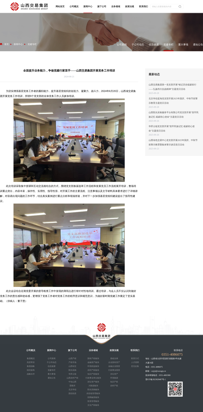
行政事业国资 (114, 370)
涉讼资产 (114, 374)
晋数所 (72, 386)
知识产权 (114, 382)
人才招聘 (135, 362)
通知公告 (198, 44)
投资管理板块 (93, 401)
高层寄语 (31, 362)
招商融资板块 (93, 397)
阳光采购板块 (93, 390)
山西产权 (72, 358)
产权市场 (72, 362)
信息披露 (154, 44)
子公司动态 (138, 44)
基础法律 (114, 358)
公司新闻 (122, 44)
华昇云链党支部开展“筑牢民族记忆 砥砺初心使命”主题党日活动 (172, 128)
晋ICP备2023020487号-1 (155, 379)
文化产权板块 (93, 405)
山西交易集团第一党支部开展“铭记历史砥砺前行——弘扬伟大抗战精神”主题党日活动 (172, 86)
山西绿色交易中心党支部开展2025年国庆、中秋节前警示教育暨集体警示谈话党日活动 (173, 142)
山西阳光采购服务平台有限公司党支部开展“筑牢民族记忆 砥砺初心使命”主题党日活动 (174, 114)
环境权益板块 (93, 366)
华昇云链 (72, 374)
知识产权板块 (93, 374)
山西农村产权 (72, 378)
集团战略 (31, 366)
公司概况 (30, 350)
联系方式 (135, 358)
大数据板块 (93, 386)
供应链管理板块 (93, 393)
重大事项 (183, 44)
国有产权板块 (93, 358)
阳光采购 (72, 370)
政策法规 (114, 350)
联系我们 (135, 350)
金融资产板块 (93, 362)
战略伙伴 (31, 374)
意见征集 (135, 366)
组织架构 (31, 370)
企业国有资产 (114, 362)
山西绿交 (72, 366)
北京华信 (72, 390)
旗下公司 (72, 350)
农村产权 (114, 386)
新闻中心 (51, 350)
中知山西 (72, 382)
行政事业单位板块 (93, 378)
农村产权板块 (93, 370)
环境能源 (114, 378)
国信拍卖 (72, 393)
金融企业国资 (114, 366)
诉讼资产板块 (93, 382)
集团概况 (31, 358)
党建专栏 (169, 44)
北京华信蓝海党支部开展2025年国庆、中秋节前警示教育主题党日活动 (173, 100)
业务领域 (93, 350)
